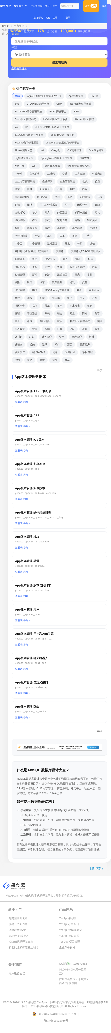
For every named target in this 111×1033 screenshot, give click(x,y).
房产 (65, 259)
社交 (82, 297)
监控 (17, 297)
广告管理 (35, 243)
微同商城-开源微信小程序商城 (31, 251)
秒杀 (47, 305)
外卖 (47, 212)
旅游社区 (62, 274)
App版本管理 (75, 96)
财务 (31, 336)
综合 (59, 313)
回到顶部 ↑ (96, 868)
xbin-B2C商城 (52, 165)
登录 (68, 17)
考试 (29, 321)
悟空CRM (50, 259)
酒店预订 (20, 352)
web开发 (19, 165)
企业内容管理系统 (25, 181)
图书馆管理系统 (48, 204)
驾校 (54, 360)
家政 (47, 228)
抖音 (78, 259)
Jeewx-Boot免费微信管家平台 (62, 142)
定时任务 (62, 220)
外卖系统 (62, 212)
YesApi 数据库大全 (70, 929)
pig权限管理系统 (24, 158)
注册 (54, 17)
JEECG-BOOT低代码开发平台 (52, 127)
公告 (59, 189)
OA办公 (55, 150)
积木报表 (75, 305)
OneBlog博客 (96, 150)
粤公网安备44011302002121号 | (55, 1014)
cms (17, 103)
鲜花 (67, 360)
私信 (34, 305)
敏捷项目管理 (77, 266)
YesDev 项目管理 (69, 941)
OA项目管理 (74, 150)
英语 (99, 321)
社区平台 (20, 305)
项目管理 (88, 352)
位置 (97, 181)
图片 (67, 204)
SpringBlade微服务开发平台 (56, 158)
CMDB (94, 96)
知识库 (56, 297)
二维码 (51, 173)
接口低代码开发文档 (21, 941)
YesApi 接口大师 (69, 935)
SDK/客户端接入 (19, 935)
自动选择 (45, 321)
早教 (89, 274)
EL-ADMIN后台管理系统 (28, 111)
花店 (59, 321)
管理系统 (32, 313)
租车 (59, 305)
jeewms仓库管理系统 (26, 142)
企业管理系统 (67, 181)
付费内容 (97, 173)
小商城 (61, 228)
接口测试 (38, 17)
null (42, 150)
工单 (62, 235)
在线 (97, 204)
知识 (42, 297)
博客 (57, 196)
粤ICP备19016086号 (56, 1020)
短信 (69, 297)
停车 (17, 189)
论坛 (72, 329)
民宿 (29, 282)
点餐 (84, 282)
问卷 (55, 352)
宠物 (77, 220)
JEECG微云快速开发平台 (29, 134)
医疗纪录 (42, 196)
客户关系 (92, 220)
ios (16, 127)
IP (26, 127)
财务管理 (47, 336)
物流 (34, 290)
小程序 (93, 228)
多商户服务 (81, 212)
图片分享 (82, 204)
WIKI (34, 165)
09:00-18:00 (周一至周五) (72, 971)
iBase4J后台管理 (84, 119)
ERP (76, 111)
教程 (47, 17)
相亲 (29, 297)
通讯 (44, 344)
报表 (90, 259)
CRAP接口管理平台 (38, 103)
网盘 (72, 313)
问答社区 (70, 352)
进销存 (18, 344)
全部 (17, 96)
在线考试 (20, 212)
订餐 (59, 329)
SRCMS (84, 158)
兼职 (72, 189)
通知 (32, 344)
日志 (77, 274)
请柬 (84, 329)
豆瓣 (18, 336)
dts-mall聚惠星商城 (80, 103)
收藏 (59, 266)
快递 (34, 259)
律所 (79, 243)
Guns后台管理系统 (25, 119)
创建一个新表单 (18, 924)
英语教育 (20, 329)
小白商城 (77, 228)
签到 (89, 305)
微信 (92, 243)
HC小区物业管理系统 (55, 119)
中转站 (18, 173)
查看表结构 (21, 402)
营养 (34, 329)
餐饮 (42, 360)
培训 (34, 212)
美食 (17, 321)
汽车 (42, 282)
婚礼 (97, 212)
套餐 (91, 6)
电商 (79, 290)
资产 (61, 336)
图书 (29, 204)
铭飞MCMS (38, 352)
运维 (91, 336)
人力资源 (80, 173)
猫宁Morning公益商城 (57, 290)
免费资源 (19, 25)
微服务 (59, 251)
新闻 (34, 274)
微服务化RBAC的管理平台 (86, 251)
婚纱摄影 (20, 220)
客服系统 (32, 228)
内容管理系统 (22, 196)
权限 (17, 282)
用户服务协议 (17, 973)
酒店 (69, 344)
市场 (74, 235)
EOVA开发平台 (57, 111)
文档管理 (20, 274)
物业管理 (20, 290)
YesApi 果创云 (67, 918)
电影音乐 (94, 290)
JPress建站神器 (24, 150)
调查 (97, 329)
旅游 (47, 274)
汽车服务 (57, 282)
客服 (17, 228)
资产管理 (77, 336)
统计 (47, 6)
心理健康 (20, 259)
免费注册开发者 (18, 918)
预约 (17, 360)
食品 (29, 360)
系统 (47, 313)
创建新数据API (18, 929)
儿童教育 (45, 189)
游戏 (72, 282)
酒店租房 (85, 344)
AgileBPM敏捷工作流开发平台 (44, 96)
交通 (64, 173)
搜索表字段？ (19, 68)
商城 (17, 204)
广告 (87, 235)
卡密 (69, 196)
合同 (99, 196)
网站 (84, 313)
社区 (94, 297)
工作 (49, 235)
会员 (85, 181)
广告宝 (18, 243)
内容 (84, 189)
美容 (97, 313)
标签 (14, 47)
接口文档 (20, 266)
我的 (55, 6)
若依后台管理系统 (80, 321)
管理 (17, 313)
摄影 (34, 266)
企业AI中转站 (67, 947)
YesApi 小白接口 (69, 924)
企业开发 (47, 181)
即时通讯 (85, 196)
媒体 (34, 220)
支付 (47, 266)
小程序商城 (21, 235)
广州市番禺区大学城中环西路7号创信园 (74, 981)
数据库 (18, 6)
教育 (94, 266)
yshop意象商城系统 (79, 165)
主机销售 (35, 173)
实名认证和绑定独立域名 (24, 947)
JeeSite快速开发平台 (62, 134)
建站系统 (52, 243)
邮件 (57, 344)
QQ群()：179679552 (73, 963)
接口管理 (36, 6)
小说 (37, 235)
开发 (67, 243)
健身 (29, 189)
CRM (59, 103)
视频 (47, 329)
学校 (47, 220)
